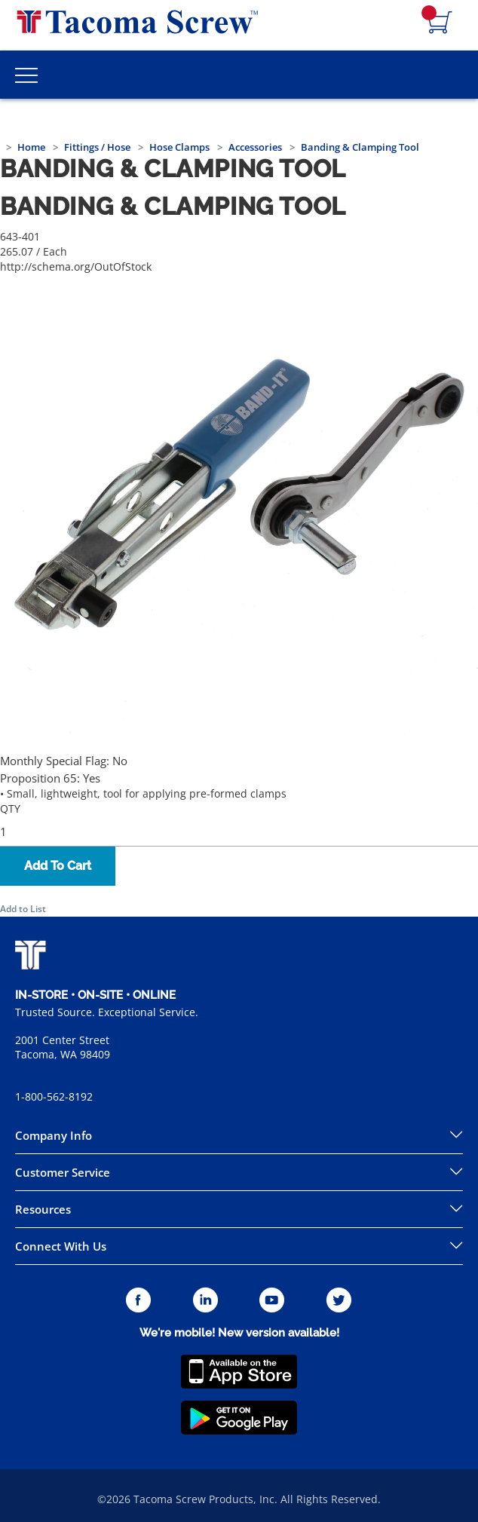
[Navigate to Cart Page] (440, 23)
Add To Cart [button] (57, 866)
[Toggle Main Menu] (26, 74)
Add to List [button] (23, 908)
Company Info (53, 1135)
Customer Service (62, 1172)
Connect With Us (60, 1246)
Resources (43, 1209)
